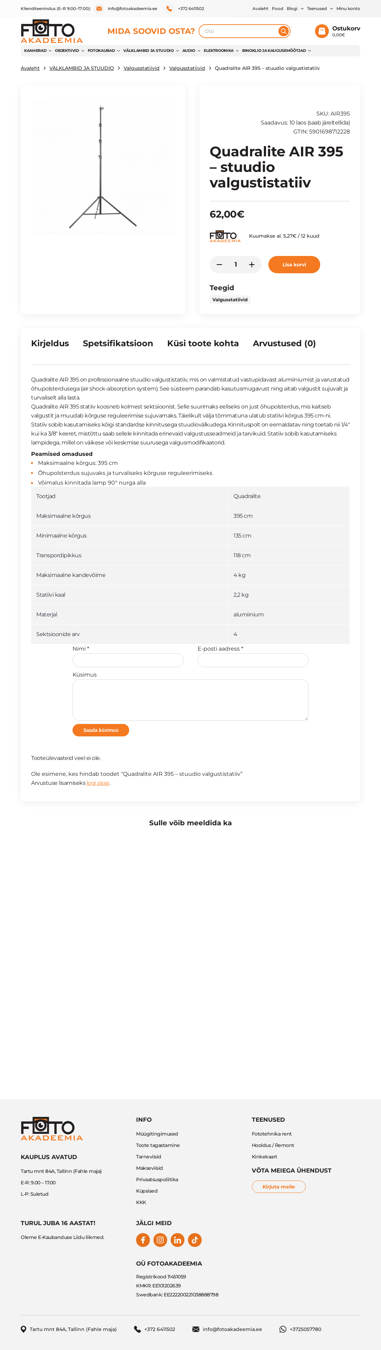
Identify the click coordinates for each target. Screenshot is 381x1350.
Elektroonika (219, 50)
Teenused (317, 8)
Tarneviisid (148, 1157)
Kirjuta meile (279, 1187)
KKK (141, 1202)
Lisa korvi (294, 264)
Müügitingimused (157, 1134)
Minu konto (348, 8)
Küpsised (147, 1191)
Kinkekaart (264, 1157)
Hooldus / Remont (273, 1145)
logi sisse (98, 783)
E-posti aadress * (253, 656)
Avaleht (260, 8)
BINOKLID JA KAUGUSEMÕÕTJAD (274, 50)
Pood (277, 8)
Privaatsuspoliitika (157, 1179)
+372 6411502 (184, 8)
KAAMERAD (35, 50)
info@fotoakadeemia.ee (125, 8)
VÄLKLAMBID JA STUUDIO (148, 50)
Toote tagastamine (158, 1145)
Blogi (292, 8)
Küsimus (190, 696)
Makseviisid (149, 1168)
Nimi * (128, 656)
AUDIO (188, 50)
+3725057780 (300, 1329)
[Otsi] (283, 31)
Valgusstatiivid (142, 68)
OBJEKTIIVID (67, 50)
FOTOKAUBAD (101, 50)
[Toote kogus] (235, 264)
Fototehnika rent (272, 1134)
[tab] (50, 346)
